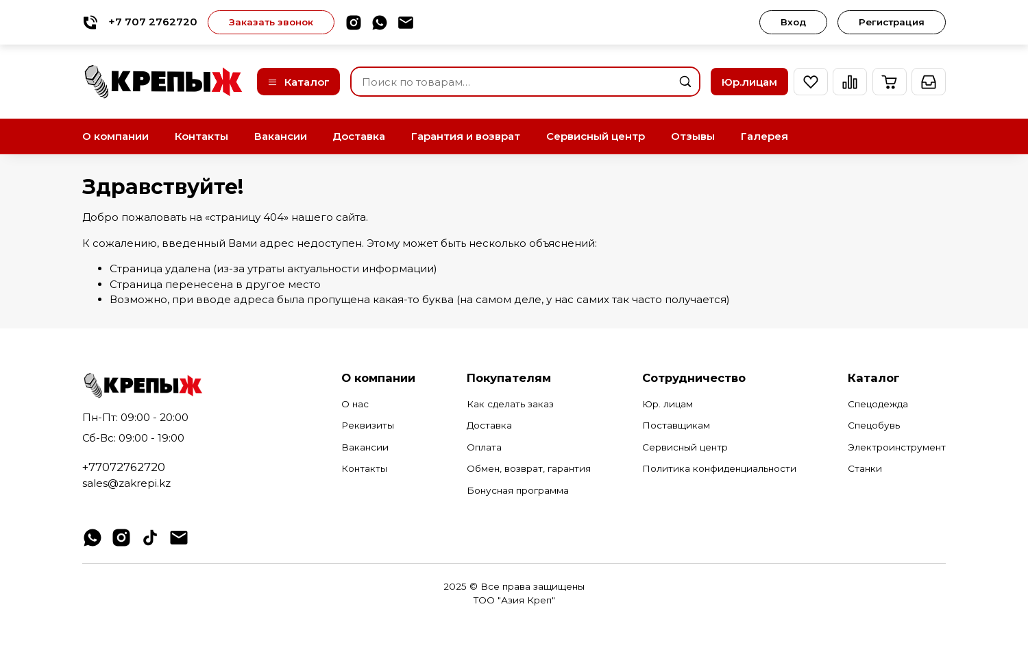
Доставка (358, 136)
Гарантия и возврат (465, 136)
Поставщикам (676, 425)
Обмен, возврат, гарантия (529, 468)
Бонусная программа (518, 490)
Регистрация (892, 21)
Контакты (201, 136)
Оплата (484, 447)
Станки (865, 468)
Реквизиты (367, 425)
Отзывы (693, 136)
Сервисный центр (595, 136)
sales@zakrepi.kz (126, 483)
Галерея (764, 136)
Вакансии (280, 136)
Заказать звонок (271, 21)
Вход (793, 21)
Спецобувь (874, 425)
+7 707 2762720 (139, 22)
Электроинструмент (897, 447)
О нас (355, 403)
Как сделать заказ (510, 403)
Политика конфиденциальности (719, 468)
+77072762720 (123, 467)
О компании (115, 136)
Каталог (298, 81)
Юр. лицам (667, 403)
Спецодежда (878, 403)
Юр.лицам (749, 81)
